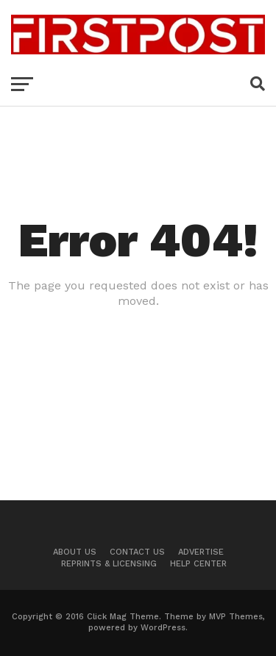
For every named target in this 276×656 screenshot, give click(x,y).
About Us (74, 552)
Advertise (201, 552)
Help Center (198, 564)
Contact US (137, 552)
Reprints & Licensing (109, 564)
